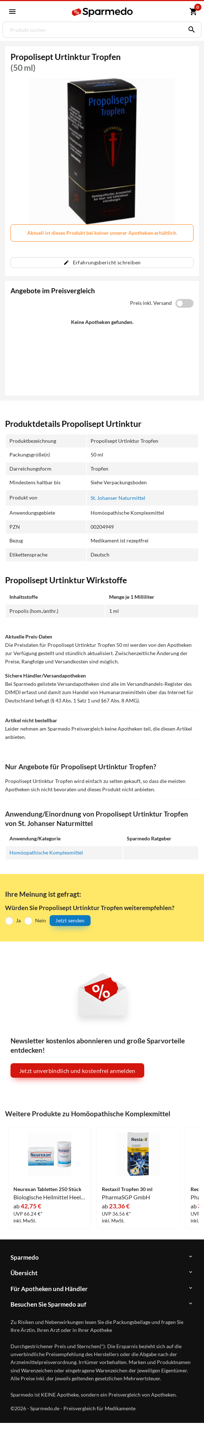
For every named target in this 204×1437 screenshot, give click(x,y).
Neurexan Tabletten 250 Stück (47, 1189)
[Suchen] (190, 29)
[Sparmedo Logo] (102, 12)
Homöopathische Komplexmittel (46, 852)
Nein (40, 920)
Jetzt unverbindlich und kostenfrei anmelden (77, 1070)
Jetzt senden (69, 920)
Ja (18, 920)
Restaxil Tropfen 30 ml (127, 1189)
